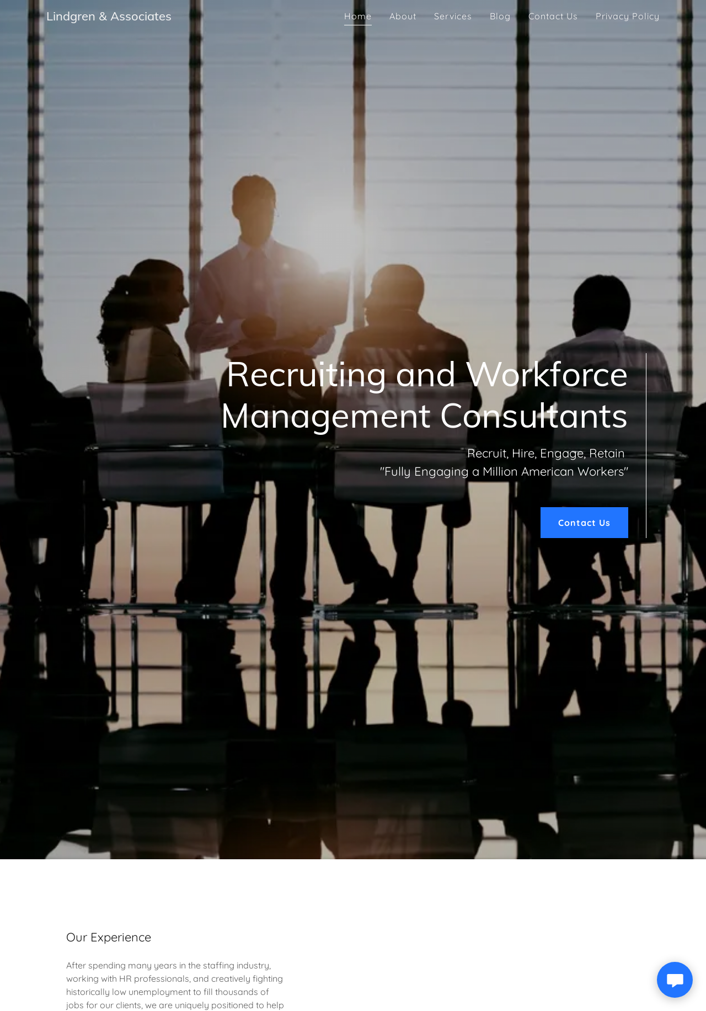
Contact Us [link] (553, 16)
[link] (109, 17)
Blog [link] (500, 16)
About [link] (402, 16)
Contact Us (584, 522)
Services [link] (453, 16)
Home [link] (358, 16)
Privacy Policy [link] (628, 16)
